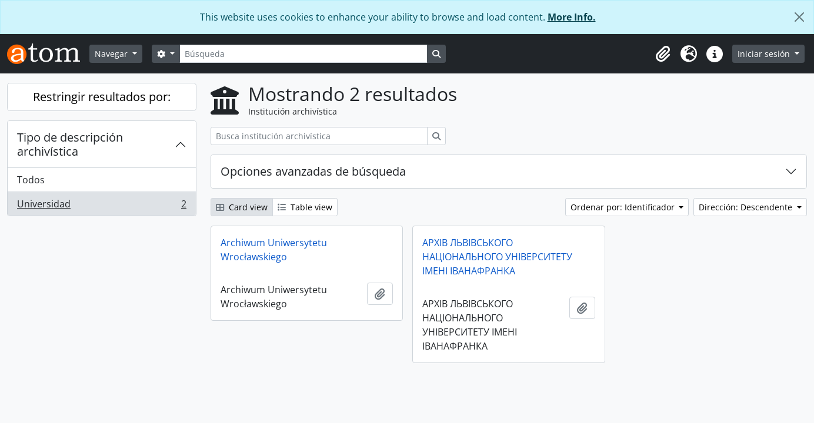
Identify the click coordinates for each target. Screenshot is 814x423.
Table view (305, 207)
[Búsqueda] (303, 54)
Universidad (101, 206)
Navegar (112, 53)
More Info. (572, 17)
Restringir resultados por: (102, 97)
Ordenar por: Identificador (624, 207)
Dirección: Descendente (747, 207)
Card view (242, 207)
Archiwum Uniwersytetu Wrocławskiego (274, 249)
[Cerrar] (799, 17)
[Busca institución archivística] (319, 136)
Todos (31, 179)
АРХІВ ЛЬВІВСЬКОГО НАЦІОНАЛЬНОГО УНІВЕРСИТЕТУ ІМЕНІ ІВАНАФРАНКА (497, 256)
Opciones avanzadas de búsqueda (313, 171)
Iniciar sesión (765, 53)
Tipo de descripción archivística (70, 144)
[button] (663, 54)
